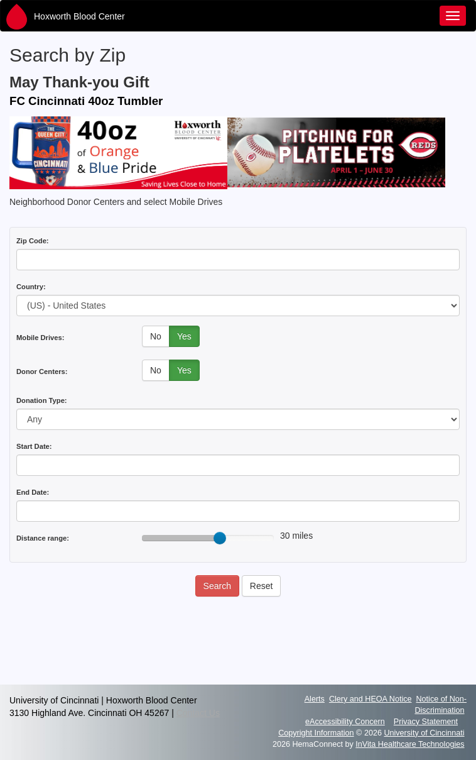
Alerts (315, 699)
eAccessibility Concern (345, 721)
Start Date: (34, 446)
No (155, 336)
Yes (184, 336)
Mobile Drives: (40, 337)
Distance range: (42, 538)
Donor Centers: (41, 371)
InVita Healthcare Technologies (409, 744)
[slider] (220, 538)
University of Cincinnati (424, 733)
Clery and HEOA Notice (370, 699)
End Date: (32, 492)
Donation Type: (41, 400)
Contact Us (198, 713)
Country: (31, 286)
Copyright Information (316, 733)
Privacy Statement (426, 721)
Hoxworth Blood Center (79, 16)
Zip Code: (32, 241)
